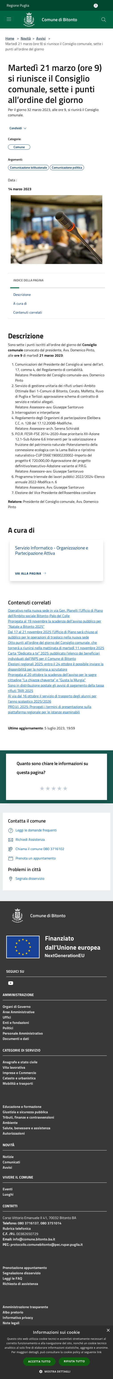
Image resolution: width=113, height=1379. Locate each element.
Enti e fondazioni (16, 1022)
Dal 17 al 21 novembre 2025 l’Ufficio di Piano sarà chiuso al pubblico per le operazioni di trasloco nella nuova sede (53, 634)
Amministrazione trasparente (25, 1306)
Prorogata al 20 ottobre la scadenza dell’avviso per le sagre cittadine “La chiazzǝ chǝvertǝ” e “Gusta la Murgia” (52, 677)
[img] (97, 279)
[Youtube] (10, 983)
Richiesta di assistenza (20, 1283)
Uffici (7, 1017)
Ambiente (10, 1122)
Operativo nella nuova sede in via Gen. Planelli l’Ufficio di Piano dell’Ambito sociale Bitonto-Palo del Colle (55, 613)
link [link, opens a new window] (99, 1352)
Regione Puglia (18, 5)
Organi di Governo (17, 1006)
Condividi (19, 128)
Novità (26, 38)
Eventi (7, 1189)
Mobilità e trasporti (18, 1083)
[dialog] (56, 1352)
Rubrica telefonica (17, 1228)
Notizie (8, 1156)
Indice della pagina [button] (28, 280)
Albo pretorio (13, 1312)
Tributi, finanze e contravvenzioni (28, 1117)
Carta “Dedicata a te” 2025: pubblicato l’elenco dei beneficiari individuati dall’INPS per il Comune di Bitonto (54, 656)
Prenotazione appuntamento (25, 1267)
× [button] (108, 1330)
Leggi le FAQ (12, 1278)
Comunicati (11, 1162)
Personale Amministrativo (23, 1033)
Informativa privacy (18, 1317)
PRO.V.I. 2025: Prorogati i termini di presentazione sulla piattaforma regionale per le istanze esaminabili (49, 709)
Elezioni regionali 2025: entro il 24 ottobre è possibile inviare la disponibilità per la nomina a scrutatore (55, 666)
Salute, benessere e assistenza (26, 1128)
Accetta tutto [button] (39, 1361)
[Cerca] (103, 19)
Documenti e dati (16, 1038)
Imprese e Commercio (19, 1072)
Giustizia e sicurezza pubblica (25, 1112)
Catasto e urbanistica (19, 1078)
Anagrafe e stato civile (20, 1062)
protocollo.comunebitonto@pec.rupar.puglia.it (46, 1244)
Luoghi (8, 1194)
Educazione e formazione (22, 1106)
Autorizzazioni (14, 1133)
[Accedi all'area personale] (95, 5)
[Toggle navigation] (9, 19)
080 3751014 (50, 1223)
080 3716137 (28, 1223)
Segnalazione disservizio (22, 1273)
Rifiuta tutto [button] (74, 1361)
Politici (8, 1028)
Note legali (11, 1323)
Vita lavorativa (14, 1067)
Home (9, 38)
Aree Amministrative (18, 1012)
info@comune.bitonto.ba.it (34, 1239)
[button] (56, 1371)
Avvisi (41, 38)
